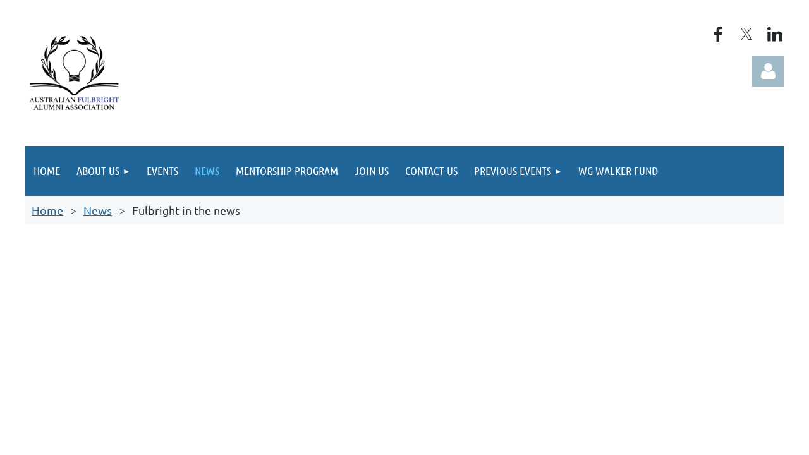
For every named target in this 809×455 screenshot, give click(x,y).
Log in (768, 71)
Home (47, 210)
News (97, 210)
